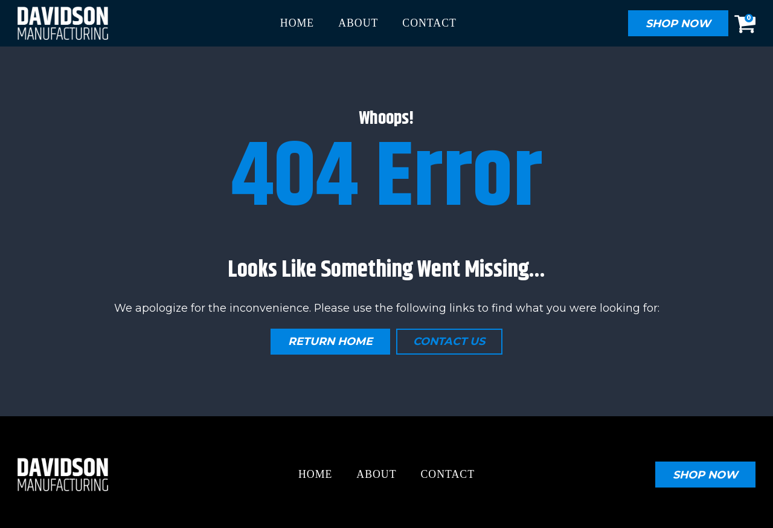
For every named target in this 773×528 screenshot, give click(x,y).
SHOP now (705, 474)
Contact (429, 23)
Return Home (330, 341)
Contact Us (449, 341)
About (358, 23)
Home (297, 23)
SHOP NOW (678, 23)
